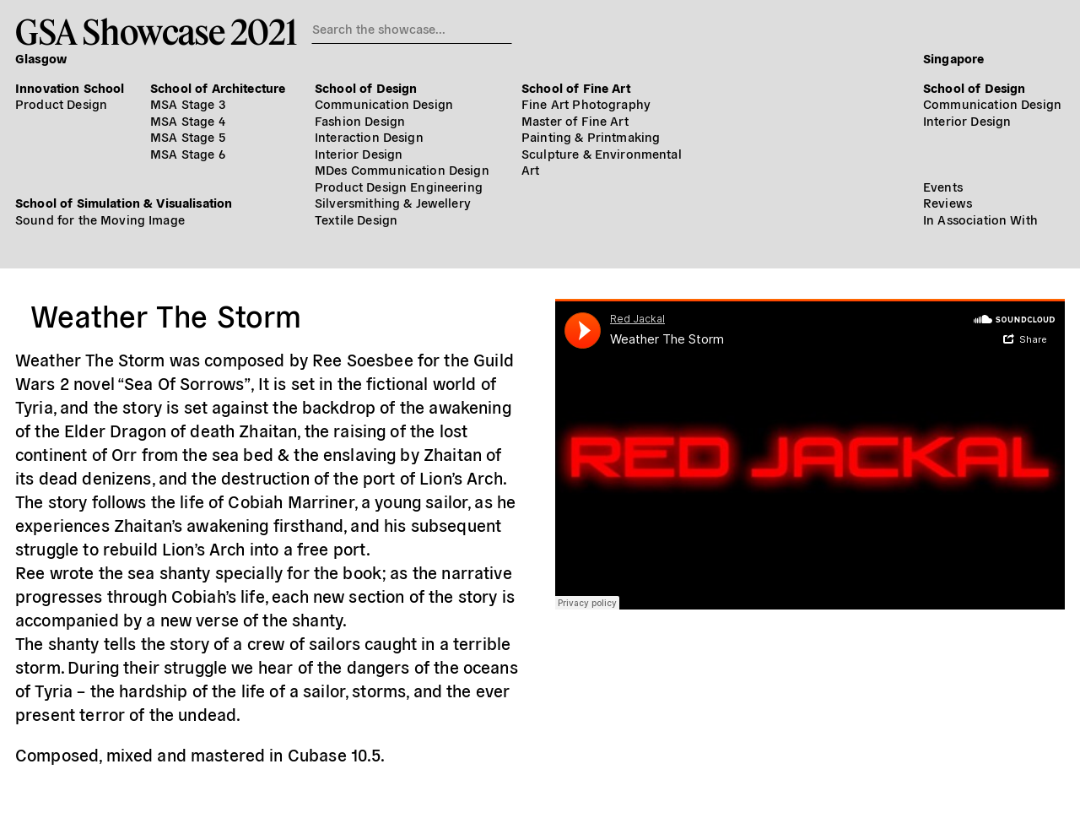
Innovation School (70, 87)
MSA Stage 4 (187, 120)
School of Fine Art (575, 87)
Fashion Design (360, 120)
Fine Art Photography (586, 103)
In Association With (980, 219)
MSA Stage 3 (187, 103)
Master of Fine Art (575, 120)
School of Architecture (217, 87)
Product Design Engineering (399, 186)
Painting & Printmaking (590, 136)
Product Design (61, 103)
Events (943, 186)
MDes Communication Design (402, 169)
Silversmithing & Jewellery (393, 202)
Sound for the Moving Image (100, 219)
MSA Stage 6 (187, 153)
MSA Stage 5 (187, 136)
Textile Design (356, 219)
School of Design (366, 87)
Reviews (947, 202)
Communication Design (384, 103)
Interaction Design (369, 136)
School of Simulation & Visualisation (123, 202)
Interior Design (358, 153)
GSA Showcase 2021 (155, 31)
